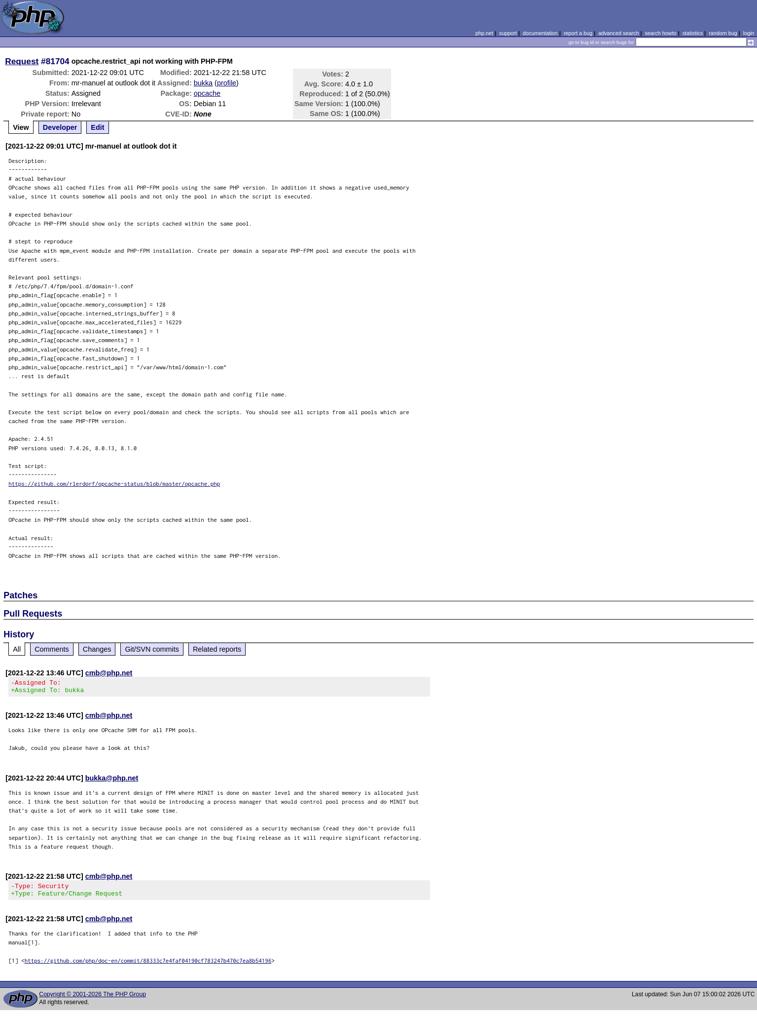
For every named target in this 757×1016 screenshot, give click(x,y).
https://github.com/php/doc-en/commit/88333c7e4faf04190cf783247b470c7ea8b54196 (148, 966)
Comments (52, 649)
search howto (660, 33)
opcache (207, 93)
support (508, 33)
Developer (60, 127)
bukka (203, 83)
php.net (484, 33)
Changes (97, 649)
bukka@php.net (112, 781)
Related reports (217, 649)
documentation (540, 33)
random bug (723, 33)
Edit (97, 127)
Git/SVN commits (152, 649)
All (17, 649)
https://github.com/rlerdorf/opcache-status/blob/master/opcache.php (114, 483)
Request (21, 61)
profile (226, 83)
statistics (693, 33)
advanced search (618, 33)
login (749, 33)
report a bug (578, 33)
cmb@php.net (109, 673)
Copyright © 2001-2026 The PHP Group (92, 1000)
